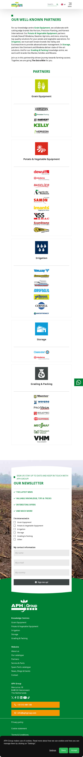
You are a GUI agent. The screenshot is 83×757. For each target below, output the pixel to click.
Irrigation (21, 529)
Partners (15, 659)
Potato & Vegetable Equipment (42, 33)
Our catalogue (17, 655)
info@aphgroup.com (25, 713)
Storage (66, 44)
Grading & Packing (39, 50)
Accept (74, 750)
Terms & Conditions (20, 734)
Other (19, 539)
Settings (52, 750)
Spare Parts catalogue (21, 667)
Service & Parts (18, 663)
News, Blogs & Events (20, 671)
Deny (63, 750)
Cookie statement (19, 728)
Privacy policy (17, 722)
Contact (14, 675)
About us (15, 651)
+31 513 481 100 (23, 704)
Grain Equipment (24, 522)
